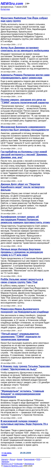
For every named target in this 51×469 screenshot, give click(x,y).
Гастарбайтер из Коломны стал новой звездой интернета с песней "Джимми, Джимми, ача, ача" (24, 154)
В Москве (18, 464)
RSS (38, 459)
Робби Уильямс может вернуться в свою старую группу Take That (22, 281)
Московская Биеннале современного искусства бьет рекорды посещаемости (25, 128)
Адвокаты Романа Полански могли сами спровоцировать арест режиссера (25, 76)
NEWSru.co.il (7, 464)
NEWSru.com (12, 3)
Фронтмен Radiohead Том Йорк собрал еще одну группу (24, 19)
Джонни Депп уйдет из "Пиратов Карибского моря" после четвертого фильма (22, 187)
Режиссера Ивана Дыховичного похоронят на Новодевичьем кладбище (25, 310)
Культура (5, 9)
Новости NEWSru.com (13, 466)
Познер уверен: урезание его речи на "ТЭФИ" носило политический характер (25, 101)
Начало (4, 459)
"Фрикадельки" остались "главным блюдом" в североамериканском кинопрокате (22, 394)
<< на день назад (6, 454)
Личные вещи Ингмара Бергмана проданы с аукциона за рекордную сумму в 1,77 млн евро (22, 252)
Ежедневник (29, 459)
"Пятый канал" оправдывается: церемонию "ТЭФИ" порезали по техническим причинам (21, 336)
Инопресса (29, 464)
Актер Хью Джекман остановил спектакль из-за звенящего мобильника (25, 49)
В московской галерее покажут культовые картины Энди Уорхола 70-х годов (24, 424)
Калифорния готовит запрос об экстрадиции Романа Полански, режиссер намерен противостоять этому (25, 219)
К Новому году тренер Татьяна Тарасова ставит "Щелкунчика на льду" (25, 368)
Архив (19, 459)
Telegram (5, 461)
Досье (12, 459)
